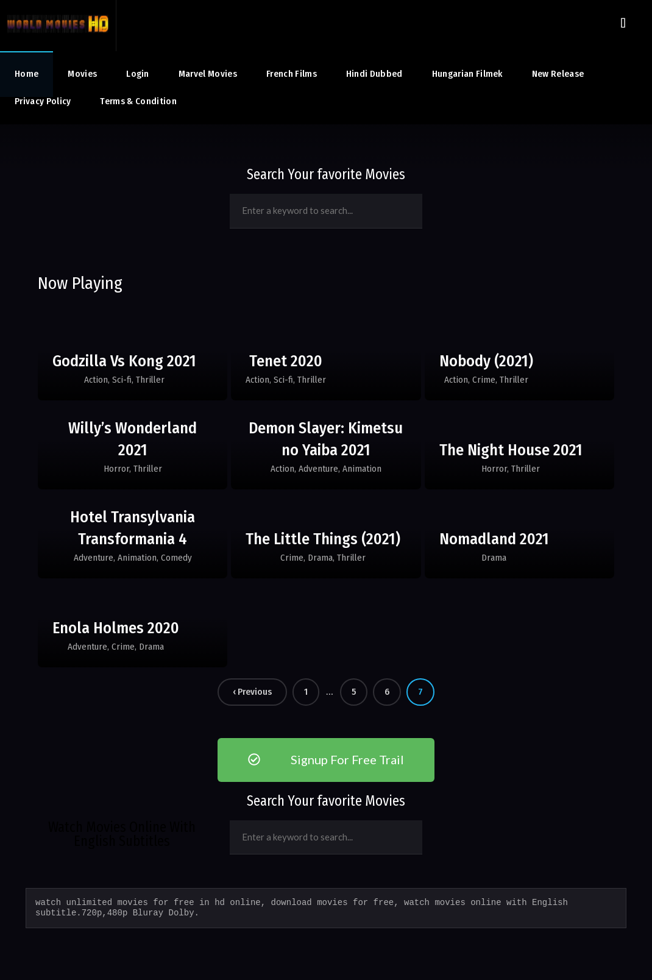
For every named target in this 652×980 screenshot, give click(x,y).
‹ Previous (252, 691)
